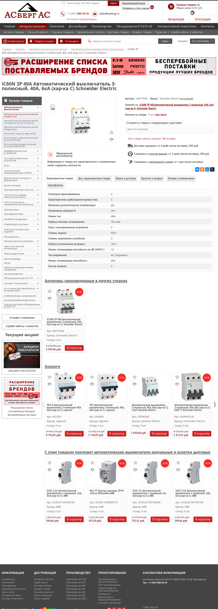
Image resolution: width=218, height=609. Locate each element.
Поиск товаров (41, 598)
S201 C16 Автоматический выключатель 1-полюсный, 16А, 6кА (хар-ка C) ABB (64, 493)
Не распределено (13, 273)
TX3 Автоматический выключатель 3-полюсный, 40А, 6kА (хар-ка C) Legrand (106, 408)
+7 (78, 13)
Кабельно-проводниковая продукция (18, 268)
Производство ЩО (75, 592)
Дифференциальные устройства (15, 152)
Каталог (20, 49)
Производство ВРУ (76, 582)
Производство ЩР (75, 588)
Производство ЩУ (75, 595)
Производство (101, 26)
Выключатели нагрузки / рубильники (17, 179)
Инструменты (11, 236)
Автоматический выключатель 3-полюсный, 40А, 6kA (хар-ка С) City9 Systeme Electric (150, 408)
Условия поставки (11, 595)
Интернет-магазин (32, 26)
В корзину (74, 348)
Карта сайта (8, 592)
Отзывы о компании (21, 317)
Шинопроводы (12, 258)
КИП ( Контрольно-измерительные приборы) (18, 203)
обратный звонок (88, 19)
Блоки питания (12, 185)
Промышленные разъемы (18, 241)
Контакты (207, 26)
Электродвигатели (14, 253)
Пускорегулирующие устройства (16, 159)
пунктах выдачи (158, 153)
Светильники (11, 209)
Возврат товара (142, 32)
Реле (6, 165)
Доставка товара (118, 32)
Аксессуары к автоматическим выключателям (21, 139)
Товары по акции (44, 41)
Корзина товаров (62, 32)
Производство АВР (76, 585)
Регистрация (203, 19)
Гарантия (161, 32)
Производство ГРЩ (76, 579)
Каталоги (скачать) (44, 592)
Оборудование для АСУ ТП (18, 278)
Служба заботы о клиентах (186, 32)
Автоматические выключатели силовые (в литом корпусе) (21, 121)
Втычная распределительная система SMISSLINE (20, 145)
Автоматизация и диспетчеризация (107, 580)
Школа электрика (43, 595)
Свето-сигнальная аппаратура (14, 247)
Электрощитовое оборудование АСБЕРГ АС (22, 305)
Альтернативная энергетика (176, 26)
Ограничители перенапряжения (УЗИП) (17, 171)
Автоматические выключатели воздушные (21, 128)
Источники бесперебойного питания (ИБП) (20, 289)
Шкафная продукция (15, 219)
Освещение (104, 593)
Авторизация (176, 19)
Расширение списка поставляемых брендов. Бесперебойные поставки (22, 411)
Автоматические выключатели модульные (97, 49)
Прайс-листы (41, 582)
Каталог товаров (14, 32)
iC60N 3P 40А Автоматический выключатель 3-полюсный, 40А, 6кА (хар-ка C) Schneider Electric (65, 322)
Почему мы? (8, 582)
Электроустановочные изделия (16, 230)
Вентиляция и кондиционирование (109, 598)
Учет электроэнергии (109, 584)
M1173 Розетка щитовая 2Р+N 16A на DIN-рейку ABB (106, 492)
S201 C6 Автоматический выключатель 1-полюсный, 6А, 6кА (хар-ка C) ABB (149, 493)
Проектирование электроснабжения (108, 589)
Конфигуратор (16, 41)
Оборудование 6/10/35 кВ (134, 26)
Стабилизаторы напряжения (20, 295)
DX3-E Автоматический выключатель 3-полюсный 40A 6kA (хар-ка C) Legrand (64, 408)
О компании (8, 579)
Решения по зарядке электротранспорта (15, 196)
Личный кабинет (38, 32)
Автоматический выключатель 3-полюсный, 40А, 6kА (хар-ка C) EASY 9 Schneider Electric (192, 408)
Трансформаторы (13, 213)
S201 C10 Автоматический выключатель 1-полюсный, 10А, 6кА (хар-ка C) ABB (192, 493)
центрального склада (161, 162)
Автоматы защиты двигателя (20, 133)
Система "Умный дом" (16, 283)
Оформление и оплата (91, 32)
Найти (165, 41)
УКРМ (7, 263)
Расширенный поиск (133, 3)
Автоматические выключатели (48, 49)
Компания (57, 26)
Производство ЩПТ (76, 598)
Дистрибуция (78, 26)
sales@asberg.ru (109, 13)
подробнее (186, 98)
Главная (9, 26)
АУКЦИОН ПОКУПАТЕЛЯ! (22, 370)
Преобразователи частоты (18, 189)
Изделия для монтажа (16, 224)
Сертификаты (9, 585)
